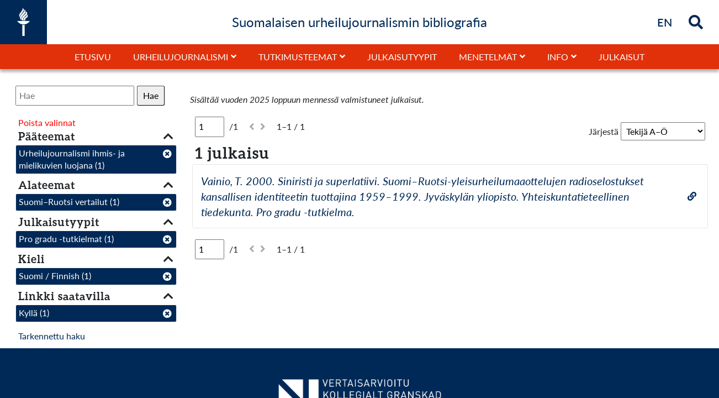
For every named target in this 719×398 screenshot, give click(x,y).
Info (557, 56)
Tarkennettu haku (51, 336)
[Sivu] (209, 127)
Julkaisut (621, 56)
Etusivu (93, 56)
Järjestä (603, 131)
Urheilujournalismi (180, 56)
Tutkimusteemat (297, 56)
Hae (150, 95)
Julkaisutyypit (402, 56)
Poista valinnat (47, 122)
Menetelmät (488, 56)
